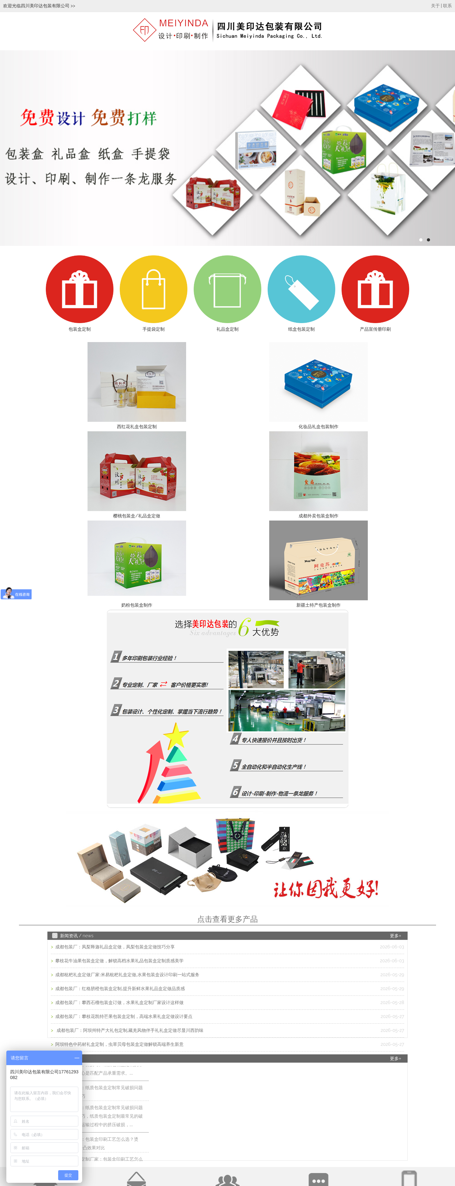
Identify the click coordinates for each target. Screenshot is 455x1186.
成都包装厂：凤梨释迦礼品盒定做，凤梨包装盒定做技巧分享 (114, 947)
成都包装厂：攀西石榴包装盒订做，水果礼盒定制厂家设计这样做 (119, 1002)
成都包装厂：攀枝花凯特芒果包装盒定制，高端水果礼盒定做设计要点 (123, 1016)
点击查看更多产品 (227, 919)
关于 (435, 5)
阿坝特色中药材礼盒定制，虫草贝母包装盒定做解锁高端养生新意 (119, 1044)
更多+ (395, 935)
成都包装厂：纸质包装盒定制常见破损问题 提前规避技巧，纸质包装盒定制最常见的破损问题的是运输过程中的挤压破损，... (101, 1118)
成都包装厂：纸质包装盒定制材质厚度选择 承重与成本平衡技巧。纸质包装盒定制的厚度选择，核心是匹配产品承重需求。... (101, 1067)
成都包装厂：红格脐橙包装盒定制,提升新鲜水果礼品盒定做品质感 (119, 988)
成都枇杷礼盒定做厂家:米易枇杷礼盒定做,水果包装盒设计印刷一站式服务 (126, 974)
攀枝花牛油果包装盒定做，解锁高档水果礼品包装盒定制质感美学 (119, 960)
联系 (447, 5)
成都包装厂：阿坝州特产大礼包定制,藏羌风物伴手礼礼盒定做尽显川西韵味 (129, 1030)
